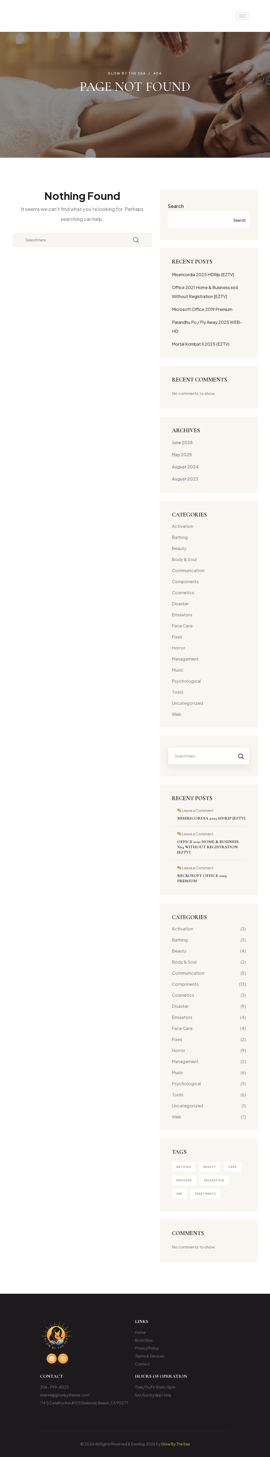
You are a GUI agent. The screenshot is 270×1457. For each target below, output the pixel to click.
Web (176, 714)
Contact (142, 1363)
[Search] (241, 755)
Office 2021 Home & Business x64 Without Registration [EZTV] (208, 847)
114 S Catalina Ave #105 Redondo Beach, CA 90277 (84, 1402)
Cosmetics (183, 592)
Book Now (144, 1340)
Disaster (180, 603)
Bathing (180, 537)
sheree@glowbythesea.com (64, 1394)
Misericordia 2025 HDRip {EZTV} (203, 274)
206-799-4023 (54, 1387)
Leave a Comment (197, 810)
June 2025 (182, 442)
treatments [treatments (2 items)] (205, 1193)
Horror (178, 648)
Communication (188, 570)
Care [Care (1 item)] (232, 1166)
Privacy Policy (147, 1348)
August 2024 (185, 466)
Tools (177, 692)
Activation (182, 526)
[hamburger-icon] (242, 16)
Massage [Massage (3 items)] (184, 1180)
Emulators (182, 614)
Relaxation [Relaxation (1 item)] (214, 1180)
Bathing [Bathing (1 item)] (183, 1166)
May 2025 (182, 454)
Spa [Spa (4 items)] (179, 1193)
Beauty (179, 548)
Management (185, 659)
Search (176, 206)
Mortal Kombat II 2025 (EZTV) (200, 344)
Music (178, 670)
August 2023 (185, 479)
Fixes (177, 637)
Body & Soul (184, 559)
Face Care (182, 625)
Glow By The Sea (175, 1443)
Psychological (186, 681)
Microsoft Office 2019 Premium (202, 309)
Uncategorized (187, 703)
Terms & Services (149, 1356)
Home (140, 1332)
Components (185, 581)
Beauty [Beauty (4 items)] (209, 1166)
